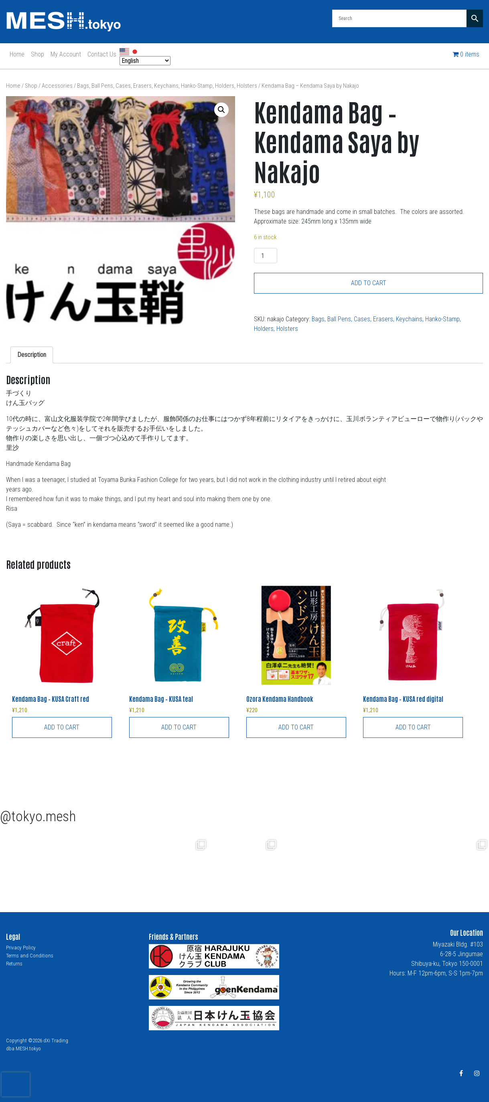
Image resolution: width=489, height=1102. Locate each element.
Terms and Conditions (29, 956)
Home (17, 54)
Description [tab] (31, 355)
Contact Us (101, 54)
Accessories (57, 85)
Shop (37, 54)
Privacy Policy (21, 948)
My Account (66, 54)
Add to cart (368, 283)
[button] (221, 110)
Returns (14, 964)
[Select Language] (145, 60)
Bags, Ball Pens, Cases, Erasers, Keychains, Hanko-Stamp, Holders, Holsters (167, 85)
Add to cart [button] (61, 727)
